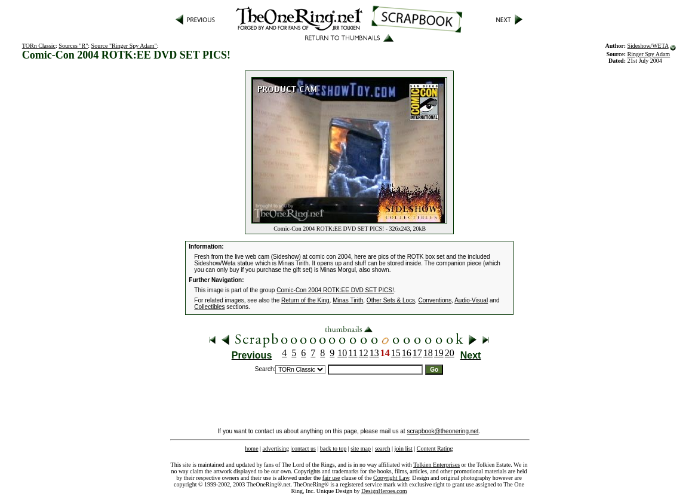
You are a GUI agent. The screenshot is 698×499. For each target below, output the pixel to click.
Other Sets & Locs (391, 300)
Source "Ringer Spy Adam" (124, 45)
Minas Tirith (348, 300)
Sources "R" (73, 45)
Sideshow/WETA (647, 45)
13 (374, 353)
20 (449, 353)
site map (360, 448)
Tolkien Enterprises (436, 464)
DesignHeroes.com (384, 491)
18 (428, 353)
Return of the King (305, 300)
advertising (276, 448)
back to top (333, 448)
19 (439, 353)
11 (352, 353)
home (251, 448)
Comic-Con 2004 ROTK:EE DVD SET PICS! (335, 290)
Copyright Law (391, 477)
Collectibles (209, 307)
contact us (304, 448)
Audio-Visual (471, 300)
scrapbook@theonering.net (442, 431)
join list (403, 448)
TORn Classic (39, 45)
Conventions (435, 300)
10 (342, 353)
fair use (331, 477)
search (382, 448)
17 (417, 353)
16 (406, 353)
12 (363, 353)
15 (396, 353)
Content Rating (435, 448)
